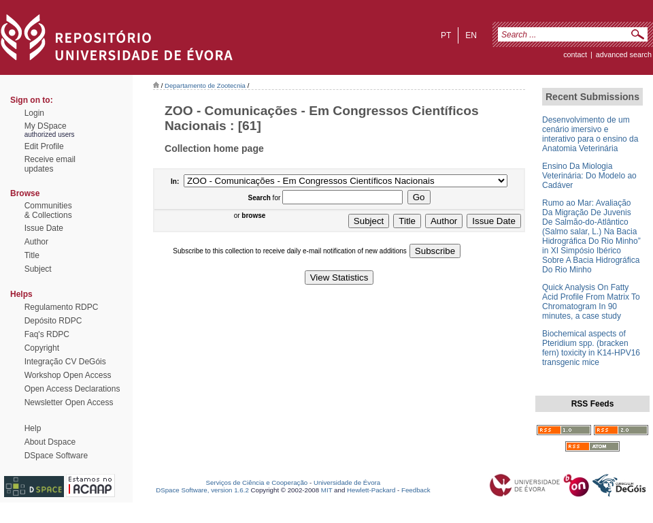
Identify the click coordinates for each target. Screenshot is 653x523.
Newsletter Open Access (69, 402)
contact (575, 54)
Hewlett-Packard (371, 490)
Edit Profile (44, 146)
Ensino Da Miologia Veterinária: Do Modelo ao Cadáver (589, 175)
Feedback (416, 490)
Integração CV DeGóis (65, 361)
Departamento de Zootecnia (205, 85)
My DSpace (45, 126)
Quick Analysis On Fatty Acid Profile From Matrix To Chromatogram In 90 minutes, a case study (591, 302)
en (471, 35)
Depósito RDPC (53, 321)
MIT (327, 490)
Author (36, 242)
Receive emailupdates (50, 164)
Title (31, 255)
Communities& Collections (48, 210)
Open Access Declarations (72, 389)
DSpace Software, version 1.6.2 (202, 490)
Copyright (41, 348)
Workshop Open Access (68, 375)
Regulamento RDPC (61, 307)
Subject (38, 269)
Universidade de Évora (347, 482)
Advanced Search (624, 54)
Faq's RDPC (46, 334)
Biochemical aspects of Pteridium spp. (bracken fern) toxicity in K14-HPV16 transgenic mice (591, 348)
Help (32, 428)
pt (446, 35)
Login (34, 113)
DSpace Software (56, 455)
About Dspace (50, 442)
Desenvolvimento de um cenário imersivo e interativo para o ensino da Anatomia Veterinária (590, 134)
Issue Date (43, 228)
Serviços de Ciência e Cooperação (257, 482)
